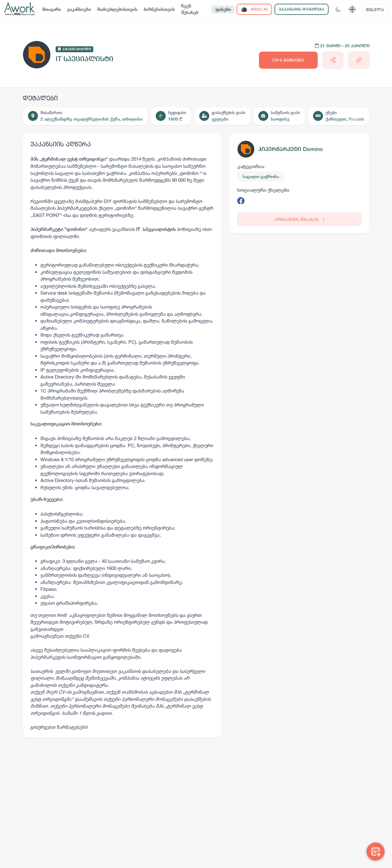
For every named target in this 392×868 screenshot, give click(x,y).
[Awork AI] (376, 852)
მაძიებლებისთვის (117, 9)
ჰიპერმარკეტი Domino (290, 149)
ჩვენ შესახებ (189, 9)
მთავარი (51, 9)
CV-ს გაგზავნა (288, 59)
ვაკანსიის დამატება (301, 9)
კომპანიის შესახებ (299, 219)
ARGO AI (254, 9)
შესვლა (375, 9)
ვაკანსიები (79, 9)
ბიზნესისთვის (159, 9)
